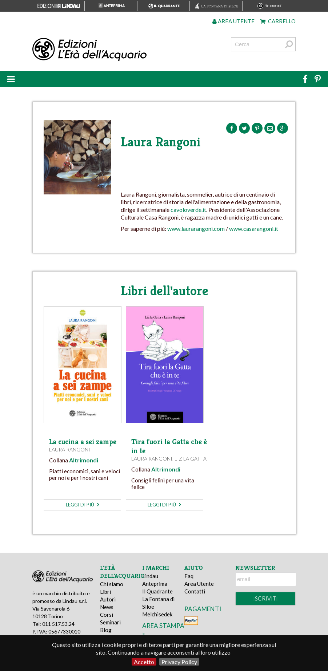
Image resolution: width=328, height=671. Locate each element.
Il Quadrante (157, 591)
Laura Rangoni (69, 449)
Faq (188, 576)
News (106, 607)
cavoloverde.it (188, 209)
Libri (105, 591)
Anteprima (154, 583)
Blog (106, 630)
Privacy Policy (179, 661)
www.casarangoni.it (253, 228)
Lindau (150, 576)
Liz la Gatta (191, 458)
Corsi (106, 614)
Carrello (278, 21)
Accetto (144, 661)
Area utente (233, 21)
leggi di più (82, 505)
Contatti (194, 591)
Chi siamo (111, 584)
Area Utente (199, 583)
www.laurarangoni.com (196, 228)
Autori (108, 599)
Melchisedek (157, 614)
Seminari (110, 622)
